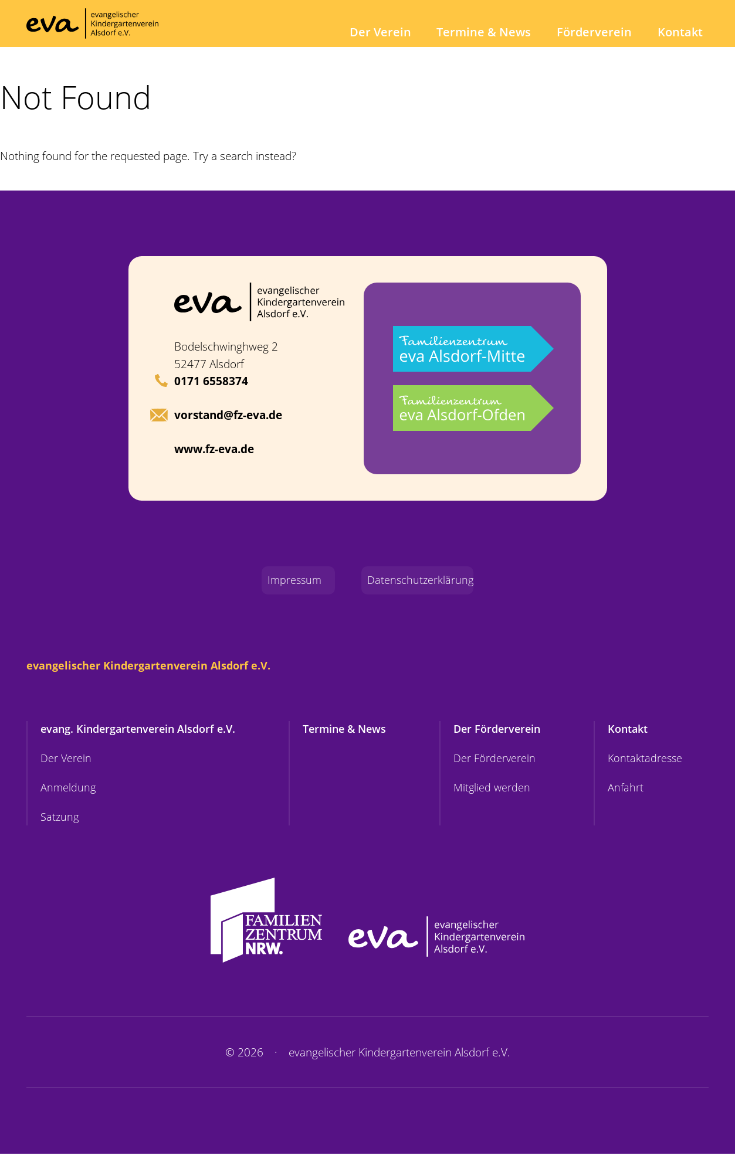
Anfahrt (624, 791)
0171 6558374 (211, 381)
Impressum (287, 581)
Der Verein (398, 32)
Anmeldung (68, 791)
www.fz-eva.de (214, 449)
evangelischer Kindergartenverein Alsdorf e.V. (152, 667)
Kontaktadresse (644, 761)
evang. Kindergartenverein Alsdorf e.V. (143, 731)
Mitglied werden (494, 791)
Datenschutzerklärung (422, 581)
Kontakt (681, 32)
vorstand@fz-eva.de (228, 415)
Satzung (60, 822)
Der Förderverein (500, 731)
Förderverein (600, 32)
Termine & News (496, 32)
